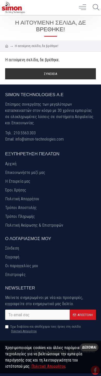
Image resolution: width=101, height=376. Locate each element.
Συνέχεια (50, 74)
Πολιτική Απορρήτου (48, 366)
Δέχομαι (89, 347)
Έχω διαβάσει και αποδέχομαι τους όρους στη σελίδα (43, 329)
